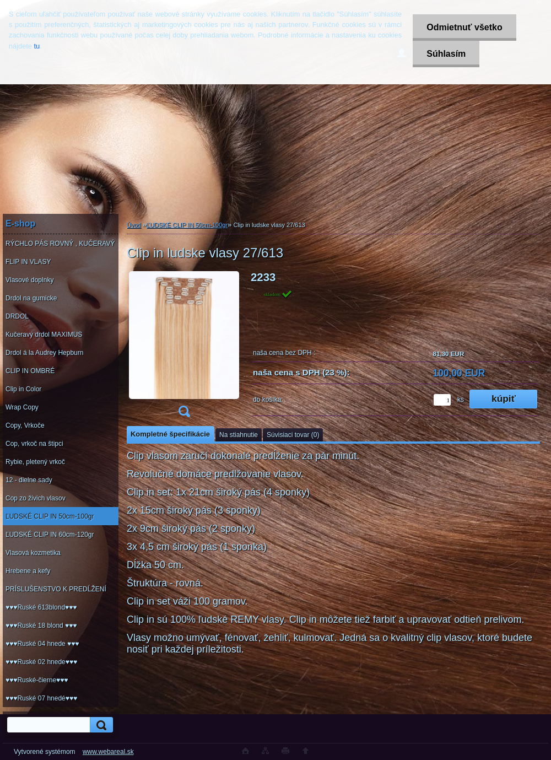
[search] (100, 725)
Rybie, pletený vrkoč (35, 462)
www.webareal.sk (108, 752)
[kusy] (442, 400)
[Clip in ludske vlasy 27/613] (184, 347)
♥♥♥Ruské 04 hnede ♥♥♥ (42, 644)
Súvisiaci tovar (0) (293, 435)
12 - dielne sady (29, 480)
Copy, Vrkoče (25, 425)
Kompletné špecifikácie (170, 434)
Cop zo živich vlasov (36, 498)
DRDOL (17, 316)
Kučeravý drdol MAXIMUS (44, 334)
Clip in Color (23, 389)
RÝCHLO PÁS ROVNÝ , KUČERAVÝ (60, 243)
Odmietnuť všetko (464, 27)
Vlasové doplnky (29, 280)
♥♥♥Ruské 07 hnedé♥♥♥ (41, 698)
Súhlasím (446, 53)
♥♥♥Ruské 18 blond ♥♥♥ (41, 625)
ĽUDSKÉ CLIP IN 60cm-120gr (50, 534)
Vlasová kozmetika (33, 553)
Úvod (134, 225)
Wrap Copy (22, 407)
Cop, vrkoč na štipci (34, 444)
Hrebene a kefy (28, 571)
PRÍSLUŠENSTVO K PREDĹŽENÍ (56, 589)
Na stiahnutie (238, 435)
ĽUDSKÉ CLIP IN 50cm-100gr (50, 516)
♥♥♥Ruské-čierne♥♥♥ (37, 680)
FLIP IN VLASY (28, 262)
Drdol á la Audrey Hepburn (44, 353)
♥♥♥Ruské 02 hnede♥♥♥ (41, 662)
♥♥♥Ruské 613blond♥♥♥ (41, 607)
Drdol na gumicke (31, 298)
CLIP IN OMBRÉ (30, 371)
